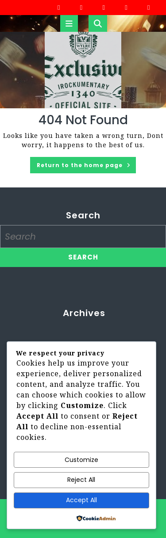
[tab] (69, 23)
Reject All (81, 479)
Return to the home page (86, 166)
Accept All (81, 500)
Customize (81, 459)
